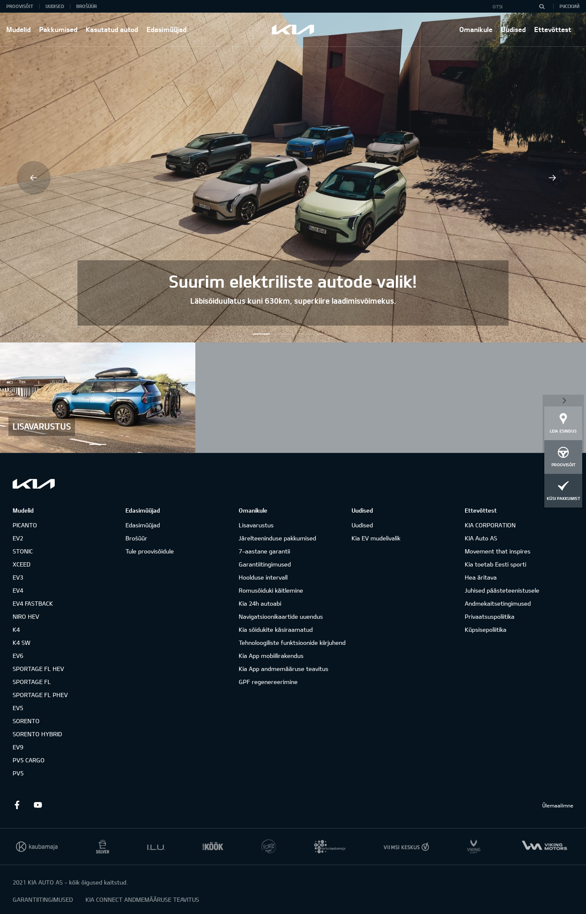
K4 (16, 629)
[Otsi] (541, 6)
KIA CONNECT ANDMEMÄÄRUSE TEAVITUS (142, 899)
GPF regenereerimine (268, 681)
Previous (34, 178)
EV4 (18, 590)
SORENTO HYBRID (37, 734)
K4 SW (21, 642)
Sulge (563, 400)
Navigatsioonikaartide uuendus (281, 616)
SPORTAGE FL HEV (38, 668)
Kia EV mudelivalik (376, 538)
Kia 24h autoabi (260, 603)
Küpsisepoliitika (485, 629)
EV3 (18, 577)
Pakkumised (58, 29)
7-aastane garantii (264, 551)
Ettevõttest (552, 29)
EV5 (18, 707)
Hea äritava (481, 577)
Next (552, 178)
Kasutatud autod (112, 29)
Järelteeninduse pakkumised (277, 538)
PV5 (18, 773)
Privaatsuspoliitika (489, 616)
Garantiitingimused (265, 564)
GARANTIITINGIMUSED (43, 899)
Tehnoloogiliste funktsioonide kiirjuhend (292, 642)
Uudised (513, 29)
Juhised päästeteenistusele (502, 590)
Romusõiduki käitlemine (271, 590)
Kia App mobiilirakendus (271, 655)
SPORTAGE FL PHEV (40, 694)
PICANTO (25, 525)
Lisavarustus (256, 525)
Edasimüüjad (166, 29)
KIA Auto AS (481, 538)
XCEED (21, 564)
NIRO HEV (26, 616)
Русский (569, 6)
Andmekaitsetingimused (498, 603)
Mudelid (18, 29)
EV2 (18, 538)
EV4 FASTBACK (33, 603)
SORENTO (26, 720)
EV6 (18, 655)
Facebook (17, 805)
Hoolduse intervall (263, 577)
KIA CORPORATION (490, 525)
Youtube (38, 805)
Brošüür (86, 6)
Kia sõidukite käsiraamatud (276, 629)
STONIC (23, 551)
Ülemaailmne (557, 805)
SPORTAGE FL (32, 681)
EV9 (18, 747)
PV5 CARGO (29, 760)
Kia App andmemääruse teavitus (283, 668)
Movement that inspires (497, 551)
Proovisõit (19, 6)
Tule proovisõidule (149, 551)
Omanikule (476, 29)
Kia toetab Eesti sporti (495, 564)
